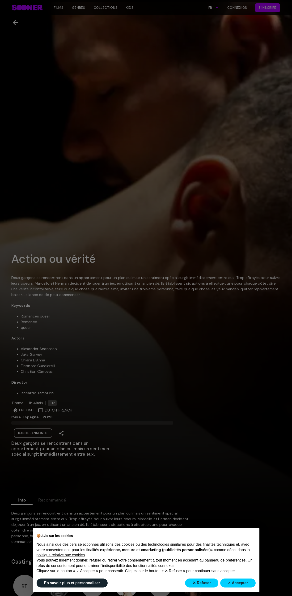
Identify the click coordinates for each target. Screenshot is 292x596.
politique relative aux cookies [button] (61, 555)
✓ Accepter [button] (238, 583)
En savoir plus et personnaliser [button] (72, 583)
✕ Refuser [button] (202, 583)
